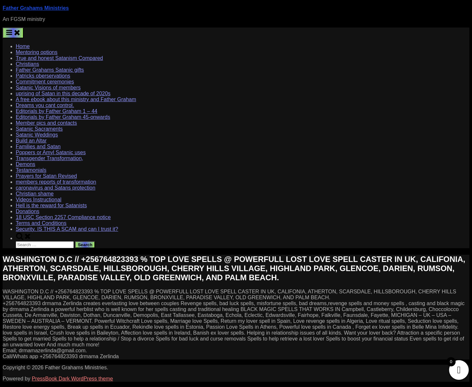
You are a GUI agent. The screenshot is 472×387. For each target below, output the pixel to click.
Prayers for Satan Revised (46, 176)
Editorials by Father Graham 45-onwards (63, 117)
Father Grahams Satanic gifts (50, 70)
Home (23, 46)
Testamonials (31, 170)
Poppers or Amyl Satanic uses (51, 152)
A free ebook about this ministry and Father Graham (76, 99)
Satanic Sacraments (39, 129)
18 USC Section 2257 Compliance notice (63, 217)
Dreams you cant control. (45, 105)
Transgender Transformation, (49, 158)
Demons (25, 164)
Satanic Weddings (37, 135)
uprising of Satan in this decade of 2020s (63, 93)
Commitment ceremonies (45, 81)
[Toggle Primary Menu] (13, 33)
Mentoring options (36, 52)
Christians (27, 64)
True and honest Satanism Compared (59, 58)
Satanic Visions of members (48, 87)
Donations (27, 211)
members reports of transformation (56, 182)
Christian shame (35, 193)
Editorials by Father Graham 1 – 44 (56, 111)
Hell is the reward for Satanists (51, 205)
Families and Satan (38, 146)
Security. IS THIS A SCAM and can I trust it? (67, 229)
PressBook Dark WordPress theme (72, 378)
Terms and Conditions (41, 223)
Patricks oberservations (43, 76)
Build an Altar (31, 140)
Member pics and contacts (46, 123)
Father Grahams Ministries (36, 8)
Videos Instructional (38, 199)
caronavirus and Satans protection (55, 188)
